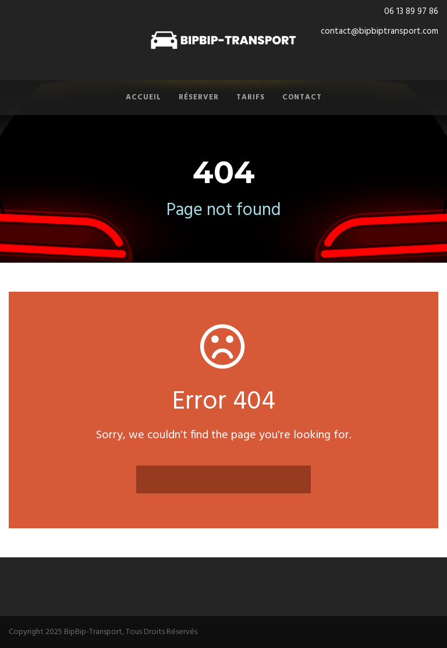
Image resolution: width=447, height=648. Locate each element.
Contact (302, 97)
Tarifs (250, 97)
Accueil (143, 97)
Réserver (199, 97)
